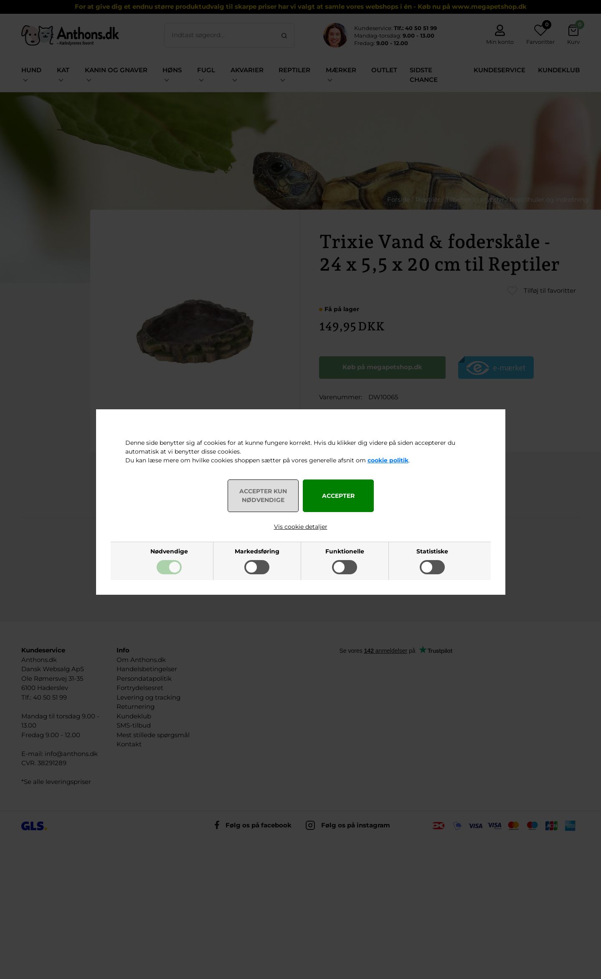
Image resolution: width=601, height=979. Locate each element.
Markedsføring (257, 551)
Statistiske (432, 551)
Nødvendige (169, 551)
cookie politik (388, 460)
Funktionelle (344, 551)
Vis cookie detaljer (300, 526)
